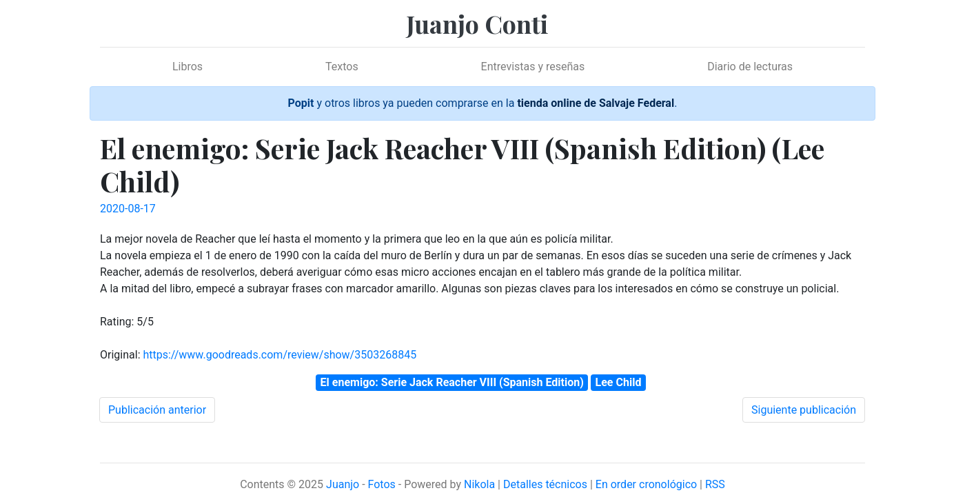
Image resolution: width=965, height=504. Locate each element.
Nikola (479, 484)
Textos (341, 66)
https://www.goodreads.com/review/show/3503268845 (279, 354)
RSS (715, 484)
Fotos (382, 484)
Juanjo (342, 484)
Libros (187, 66)
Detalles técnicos (545, 484)
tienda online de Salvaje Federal (595, 103)
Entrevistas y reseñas (533, 66)
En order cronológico (646, 484)
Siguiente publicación (803, 409)
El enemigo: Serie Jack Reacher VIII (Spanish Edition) (452, 382)
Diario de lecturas (750, 66)
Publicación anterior (157, 409)
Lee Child (619, 382)
